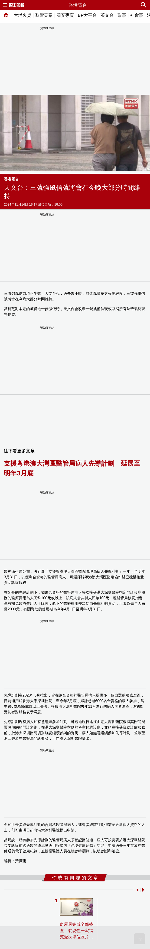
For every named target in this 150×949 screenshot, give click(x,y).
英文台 (107, 15)
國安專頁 (65, 15)
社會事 (136, 15)
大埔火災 (22, 15)
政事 (121, 15)
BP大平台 (87, 15)
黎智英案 (44, 15)
